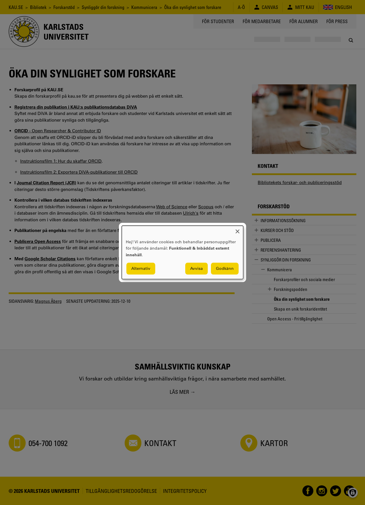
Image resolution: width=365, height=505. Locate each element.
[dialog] (182, 252)
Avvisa (196, 268)
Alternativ (140, 268)
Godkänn (225, 268)
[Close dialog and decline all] (237, 229)
